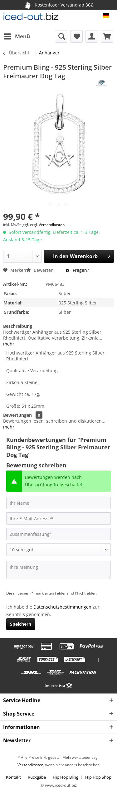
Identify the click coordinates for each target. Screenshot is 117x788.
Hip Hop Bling (65, 777)
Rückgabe (37, 777)
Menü (17, 35)
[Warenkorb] (107, 36)
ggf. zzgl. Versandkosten (43, 224)
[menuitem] (16, 36)
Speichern (20, 624)
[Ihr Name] (58, 503)
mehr (8, 344)
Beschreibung (17, 326)
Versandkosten (30, 764)
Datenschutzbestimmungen (62, 607)
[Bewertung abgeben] (58, 549)
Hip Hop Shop (98, 777)
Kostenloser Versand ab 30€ (58, 4)
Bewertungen (17, 415)
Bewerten (40, 270)
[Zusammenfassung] (58, 534)
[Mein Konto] (91, 36)
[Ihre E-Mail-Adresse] (58, 518)
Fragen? (77, 270)
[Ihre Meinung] (58, 570)
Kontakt (13, 777)
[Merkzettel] (76, 36)
